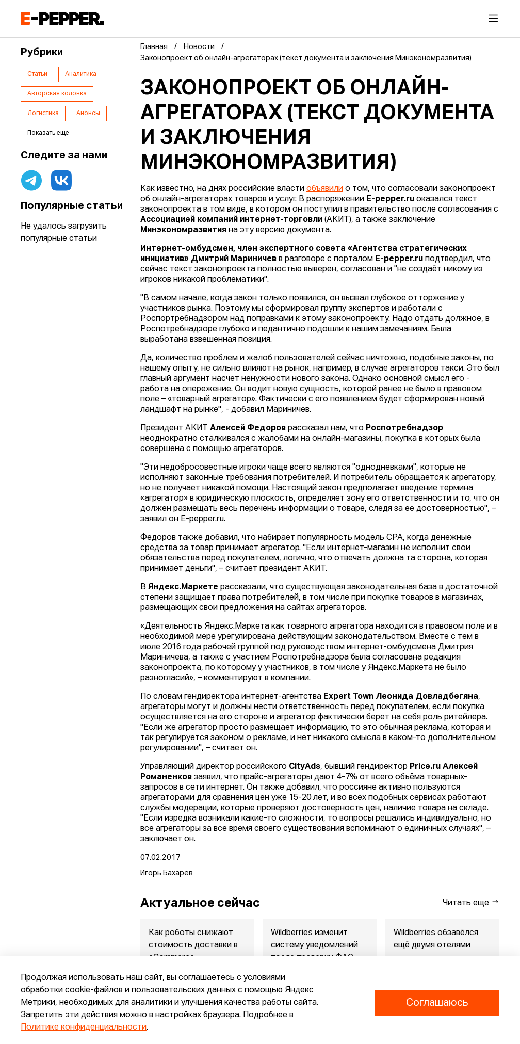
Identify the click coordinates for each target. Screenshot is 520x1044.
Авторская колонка (57, 94)
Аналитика (80, 74)
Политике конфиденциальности (84, 1027)
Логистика (43, 113)
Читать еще (471, 902)
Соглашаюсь (437, 1003)
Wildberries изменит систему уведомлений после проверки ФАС (314, 945)
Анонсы (88, 113)
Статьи (37, 74)
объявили (324, 189)
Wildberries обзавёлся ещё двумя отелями (436, 939)
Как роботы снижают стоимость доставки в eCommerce (193, 945)
